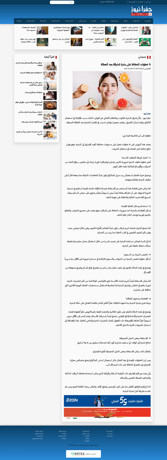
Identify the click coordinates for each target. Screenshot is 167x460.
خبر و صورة (114, 21)
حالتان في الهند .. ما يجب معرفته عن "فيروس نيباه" (96, 30)
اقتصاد (93, 21)
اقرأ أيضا (49, 57)
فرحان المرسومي (37, 438)
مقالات (103, 21)
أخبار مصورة (55, 21)
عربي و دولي (82, 21)
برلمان (126, 21)
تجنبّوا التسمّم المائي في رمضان (33, 92)
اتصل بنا (140, 2)
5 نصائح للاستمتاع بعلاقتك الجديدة (31, 73)
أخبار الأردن (136, 21)
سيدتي (142, 57)
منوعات (18, 21)
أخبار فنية (43, 21)
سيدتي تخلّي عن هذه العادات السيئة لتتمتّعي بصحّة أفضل (31, 83)
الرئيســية (109, 431)
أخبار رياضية (30, 21)
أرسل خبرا (132, 2)
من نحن (148, 2)
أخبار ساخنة (69, 21)
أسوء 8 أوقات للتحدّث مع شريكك (31, 122)
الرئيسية (147, 21)
